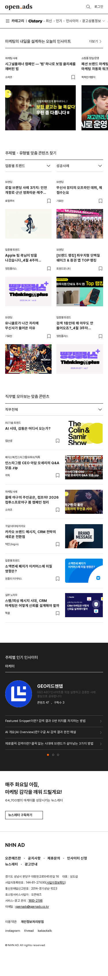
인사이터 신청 (77, 858)
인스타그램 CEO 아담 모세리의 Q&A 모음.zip (32, 465)
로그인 (98, 7)
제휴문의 (54, 858)
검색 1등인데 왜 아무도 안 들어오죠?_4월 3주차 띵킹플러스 (74, 325)
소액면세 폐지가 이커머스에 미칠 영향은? (28, 568)
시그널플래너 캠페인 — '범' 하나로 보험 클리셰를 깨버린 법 (40, 66)
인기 (59, 21)
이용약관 (11, 922)
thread (29, 931)
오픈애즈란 (13, 858)
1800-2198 (36, 901)
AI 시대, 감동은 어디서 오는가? (27, 428)
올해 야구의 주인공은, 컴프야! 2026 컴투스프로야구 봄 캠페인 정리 (31, 499)
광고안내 (31, 864)
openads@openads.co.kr (32, 907)
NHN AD (15, 845)
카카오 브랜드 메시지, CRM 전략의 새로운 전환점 (30, 534)
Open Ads (19, 7)
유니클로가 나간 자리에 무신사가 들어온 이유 (22, 325)
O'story (35, 21)
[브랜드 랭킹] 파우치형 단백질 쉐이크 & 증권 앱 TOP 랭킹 (78, 257)
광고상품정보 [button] (91, 21)
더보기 (96, 41)
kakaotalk (45, 931)
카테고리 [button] (14, 21)
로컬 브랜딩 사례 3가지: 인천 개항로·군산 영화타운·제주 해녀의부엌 (26, 190)
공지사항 (34, 858)
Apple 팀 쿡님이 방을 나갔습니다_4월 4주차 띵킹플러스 (21, 258)
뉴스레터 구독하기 (23, 815)
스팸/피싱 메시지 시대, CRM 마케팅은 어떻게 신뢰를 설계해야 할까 (32, 603)
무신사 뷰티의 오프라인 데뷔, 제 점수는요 (79, 190)
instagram (12, 931)
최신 (49, 21)
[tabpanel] (54, 519)
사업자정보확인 (56, 882)
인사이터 (72, 21)
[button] (48, 755)
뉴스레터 (11, 864)
